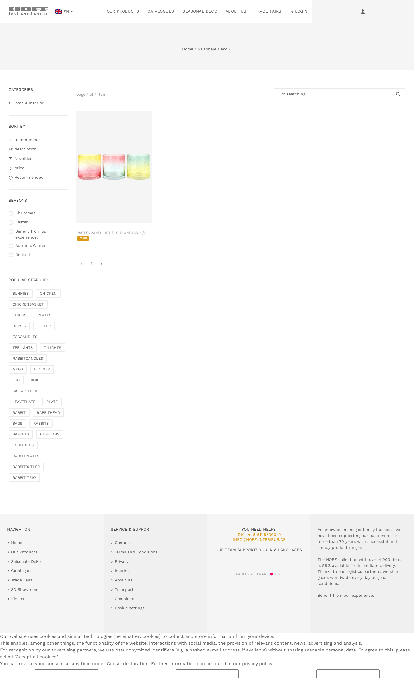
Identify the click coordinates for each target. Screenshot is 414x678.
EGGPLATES (23, 445)
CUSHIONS (49, 434)
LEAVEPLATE (24, 402)
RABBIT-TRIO (24, 477)
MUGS (18, 369)
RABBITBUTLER (26, 467)
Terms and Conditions (136, 552)
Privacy (122, 561)
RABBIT (19, 412)
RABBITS (41, 423)
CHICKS (19, 315)
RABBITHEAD (48, 412)
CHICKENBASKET (28, 304)
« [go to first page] (81, 263)
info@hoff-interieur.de (259, 539)
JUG (16, 380)
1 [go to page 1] (91, 263)
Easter (21, 222)
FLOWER (42, 369)
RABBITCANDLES (28, 358)
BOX (34, 380)
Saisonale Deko (212, 49)
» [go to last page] (102, 263)
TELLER (44, 326)
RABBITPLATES (26, 456)
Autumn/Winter (30, 245)
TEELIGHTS (23, 347)
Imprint (122, 570)
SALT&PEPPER (25, 391)
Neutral (22, 254)
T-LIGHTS (52, 347)
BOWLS (19, 326)
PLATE (52, 402)
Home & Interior (28, 103)
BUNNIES (21, 293)
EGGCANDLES (25, 337)
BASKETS (21, 434)
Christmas (25, 213)
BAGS (17, 423)
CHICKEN (48, 293)
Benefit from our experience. (31, 234)
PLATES (44, 315)
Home (187, 49)
